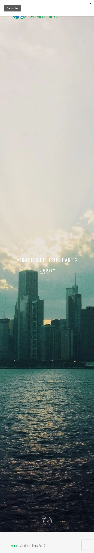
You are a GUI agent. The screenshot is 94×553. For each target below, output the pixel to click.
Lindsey (47, 270)
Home (14, 545)
